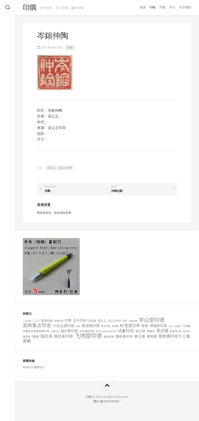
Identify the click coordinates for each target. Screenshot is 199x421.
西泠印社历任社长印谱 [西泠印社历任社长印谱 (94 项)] (106, 331)
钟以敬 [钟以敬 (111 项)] (186, 331)
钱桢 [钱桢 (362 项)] (35, 337)
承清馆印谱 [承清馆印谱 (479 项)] (91, 326)
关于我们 (185, 7)
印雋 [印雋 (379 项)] (68, 320)
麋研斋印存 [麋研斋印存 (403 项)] (124, 337)
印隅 (29, 8)
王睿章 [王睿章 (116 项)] (177, 326)
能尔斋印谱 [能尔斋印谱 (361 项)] (69, 331)
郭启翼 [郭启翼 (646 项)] (163, 331)
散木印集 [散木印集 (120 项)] (105, 326)
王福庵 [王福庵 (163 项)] (186, 326)
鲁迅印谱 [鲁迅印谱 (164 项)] (109, 336)
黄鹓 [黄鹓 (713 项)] (27, 341)
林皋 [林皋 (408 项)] (145, 326)
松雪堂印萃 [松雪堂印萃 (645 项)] (130, 326)
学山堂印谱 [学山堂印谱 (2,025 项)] (151, 320)
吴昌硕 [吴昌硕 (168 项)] (92, 320)
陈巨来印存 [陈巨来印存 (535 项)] (63, 337)
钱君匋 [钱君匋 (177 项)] (27, 336)
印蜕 (153, 7)
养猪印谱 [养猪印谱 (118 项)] (58, 321)
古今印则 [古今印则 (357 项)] (80, 320)
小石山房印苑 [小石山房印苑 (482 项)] (63, 326)
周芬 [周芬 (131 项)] (125, 320)
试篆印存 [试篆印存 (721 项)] (126, 331)
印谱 (163, 7)
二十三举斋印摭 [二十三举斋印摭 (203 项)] (43, 320)
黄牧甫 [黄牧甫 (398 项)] (152, 337)
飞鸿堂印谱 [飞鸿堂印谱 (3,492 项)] (88, 336)
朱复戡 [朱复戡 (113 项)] (115, 326)
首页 (143, 7)
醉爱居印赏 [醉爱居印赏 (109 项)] (176, 331)
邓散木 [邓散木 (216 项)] (151, 331)
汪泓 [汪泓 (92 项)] (170, 326)
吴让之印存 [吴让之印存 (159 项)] (114, 320)
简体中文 (28, 367)
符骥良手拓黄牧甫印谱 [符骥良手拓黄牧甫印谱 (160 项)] (36, 331)
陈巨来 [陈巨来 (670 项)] (47, 336)
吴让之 (51, 167)
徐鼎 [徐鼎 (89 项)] (78, 326)
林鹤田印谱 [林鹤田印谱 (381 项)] (158, 326)
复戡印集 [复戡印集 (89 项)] (133, 321)
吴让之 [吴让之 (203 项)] (102, 320)
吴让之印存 (65, 167)
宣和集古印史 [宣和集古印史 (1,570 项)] (37, 325)
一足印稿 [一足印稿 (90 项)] (27, 321)
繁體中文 (39, 367)
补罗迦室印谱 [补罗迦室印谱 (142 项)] (86, 331)
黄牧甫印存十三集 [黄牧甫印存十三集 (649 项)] (174, 336)
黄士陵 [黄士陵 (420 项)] (139, 337)
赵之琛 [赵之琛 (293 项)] (140, 331)
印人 (172, 7)
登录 (68, 213)
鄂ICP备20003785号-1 (107, 401)
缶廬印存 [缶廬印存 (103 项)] (55, 331)
